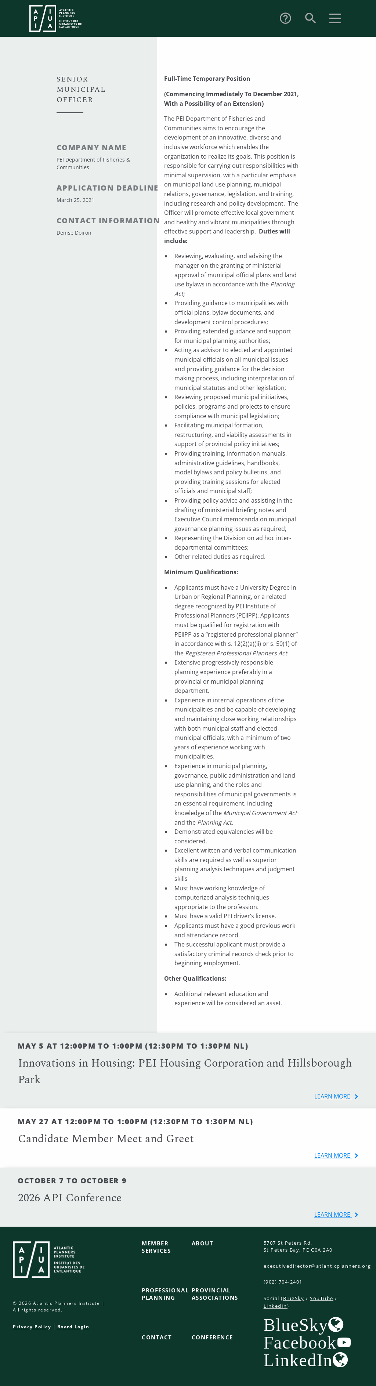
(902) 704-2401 (283, 1281)
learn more (333, 1096)
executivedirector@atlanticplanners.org (317, 1266)
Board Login (73, 1327)
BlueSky (293, 1298)
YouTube (321, 1298)
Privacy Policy (32, 1327)
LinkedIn (275, 1306)
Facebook (300, 1342)
